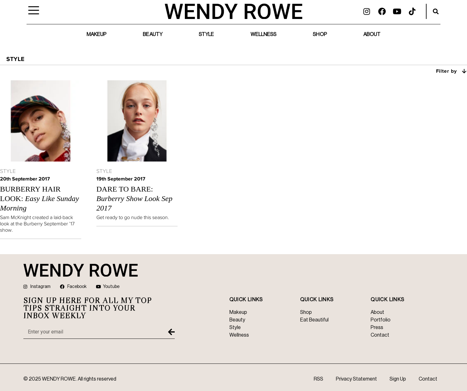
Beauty (152, 34)
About (372, 34)
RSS (318, 379)
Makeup (97, 34)
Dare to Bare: (134, 198)
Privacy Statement (356, 379)
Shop (320, 34)
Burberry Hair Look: (39, 198)
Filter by (451, 71)
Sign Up (398, 379)
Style (206, 34)
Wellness (264, 34)
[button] (435, 11)
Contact (428, 379)
